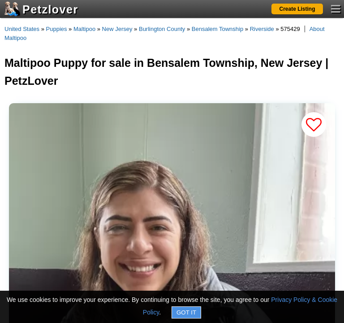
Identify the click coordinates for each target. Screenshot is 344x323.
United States (21, 29)
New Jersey (117, 29)
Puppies (56, 29)
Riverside (262, 29)
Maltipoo (84, 29)
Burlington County (162, 29)
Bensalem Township (217, 29)
